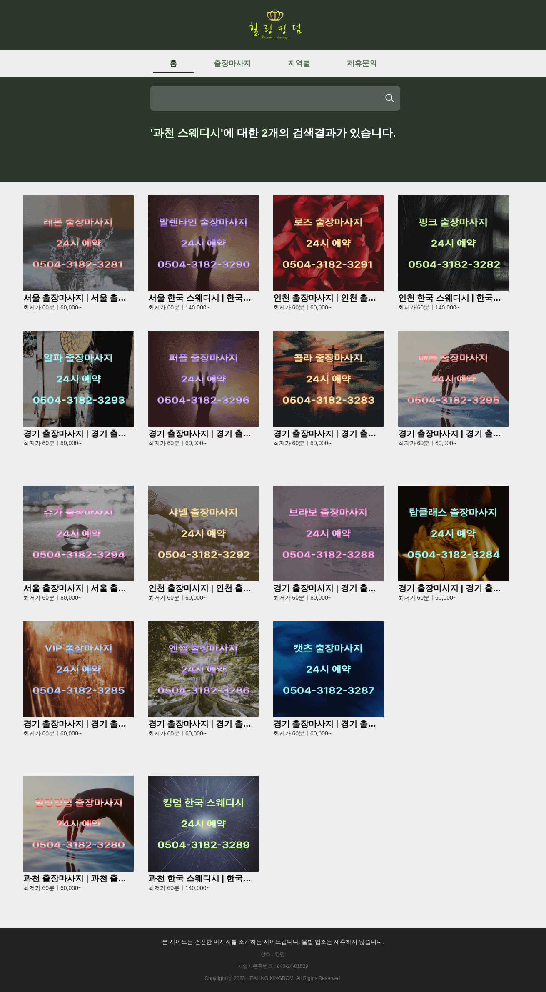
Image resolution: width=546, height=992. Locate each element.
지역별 (299, 63)
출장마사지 (232, 63)
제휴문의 (362, 63)
